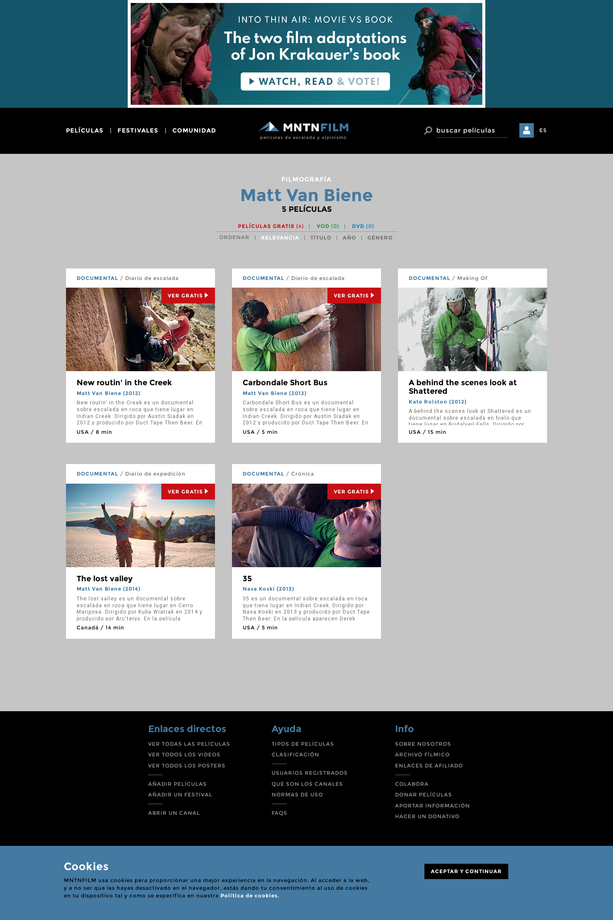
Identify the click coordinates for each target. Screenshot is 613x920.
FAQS (279, 813)
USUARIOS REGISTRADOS (310, 773)
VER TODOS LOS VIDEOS (184, 754)
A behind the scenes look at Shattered (463, 387)
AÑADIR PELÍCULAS (177, 784)
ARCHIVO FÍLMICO (422, 754)
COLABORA (412, 784)
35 (247, 578)
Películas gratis (271, 226)
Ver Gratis (188, 295)
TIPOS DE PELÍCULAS (303, 744)
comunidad (194, 130)
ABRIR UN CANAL (174, 813)
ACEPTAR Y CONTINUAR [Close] (466, 871)
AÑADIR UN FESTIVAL (180, 794)
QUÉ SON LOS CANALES (307, 784)
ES (543, 130)
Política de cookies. (250, 895)
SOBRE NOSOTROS (423, 744)
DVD (363, 226)
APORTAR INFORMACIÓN (432, 805)
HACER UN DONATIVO (427, 816)
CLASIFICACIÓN (295, 754)
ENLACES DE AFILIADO (429, 765)
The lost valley (105, 578)
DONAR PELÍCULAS (423, 794)
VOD (328, 226)
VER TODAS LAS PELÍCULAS (189, 744)
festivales (137, 130)
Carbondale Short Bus (285, 382)
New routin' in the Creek (124, 382)
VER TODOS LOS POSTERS (187, 765)
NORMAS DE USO (297, 794)
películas (84, 130)
